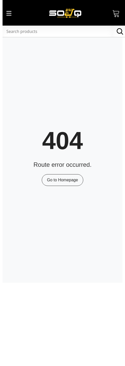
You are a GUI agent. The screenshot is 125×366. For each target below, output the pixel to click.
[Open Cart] (116, 13)
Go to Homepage (62, 180)
